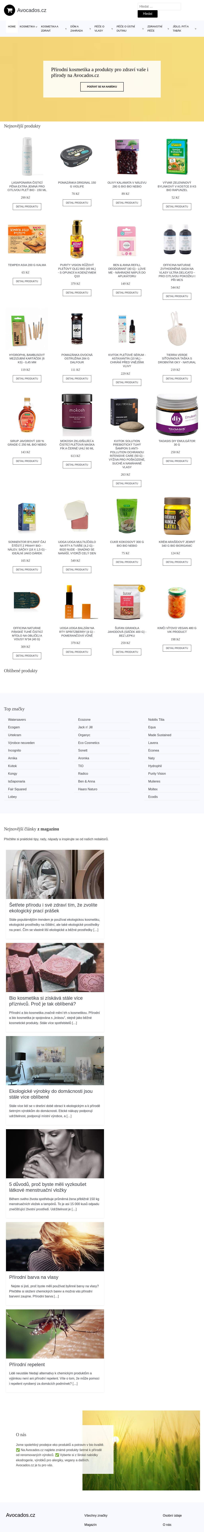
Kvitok (114, 749)
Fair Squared (169, 764)
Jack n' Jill (16, 727)
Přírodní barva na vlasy (33, 1252)
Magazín (90, 1499)
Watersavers (18, 719)
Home (12, 26)
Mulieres (116, 764)
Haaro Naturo (18, 772)
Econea (115, 742)
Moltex (64, 772)
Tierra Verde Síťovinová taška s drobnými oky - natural (177, 358)
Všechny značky (96, 1490)
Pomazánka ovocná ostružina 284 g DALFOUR (77, 358)
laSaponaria (17, 764)
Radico (115, 757)
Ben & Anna (67, 764)
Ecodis (165, 772)
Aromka (14, 749)
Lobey (114, 772)
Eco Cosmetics (120, 734)
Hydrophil (16, 757)
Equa (63, 727)
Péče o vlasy (99, 28)
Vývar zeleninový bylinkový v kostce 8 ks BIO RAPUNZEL (177, 186)
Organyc (166, 727)
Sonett (64, 742)
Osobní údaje (172, 1490)
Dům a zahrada (77, 28)
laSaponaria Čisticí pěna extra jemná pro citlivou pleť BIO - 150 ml (27, 186)
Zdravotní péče (154, 28)
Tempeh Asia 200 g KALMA (27, 265)
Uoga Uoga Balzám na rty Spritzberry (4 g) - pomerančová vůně (77, 631)
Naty (62, 749)
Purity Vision (169, 757)
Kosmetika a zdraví (49, 28)
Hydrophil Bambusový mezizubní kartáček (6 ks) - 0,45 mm (27, 358)
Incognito (15, 742)
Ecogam (166, 719)
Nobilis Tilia (118, 719)
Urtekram (116, 727)
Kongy (63, 757)
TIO (162, 749)
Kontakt (168, 1509)
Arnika (164, 742)
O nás (167, 1499)
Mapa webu (92, 1509)
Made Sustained (20, 734)
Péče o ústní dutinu (126, 28)
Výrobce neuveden (72, 734)
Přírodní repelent (27, 1339)
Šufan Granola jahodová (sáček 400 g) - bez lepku (127, 631)
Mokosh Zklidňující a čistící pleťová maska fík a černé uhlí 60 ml (77, 444)
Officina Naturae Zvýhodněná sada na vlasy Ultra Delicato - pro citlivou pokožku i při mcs (177, 272)
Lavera (165, 734)
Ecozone (65, 719)
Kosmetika (27, 26)
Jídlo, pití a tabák (180, 28)
